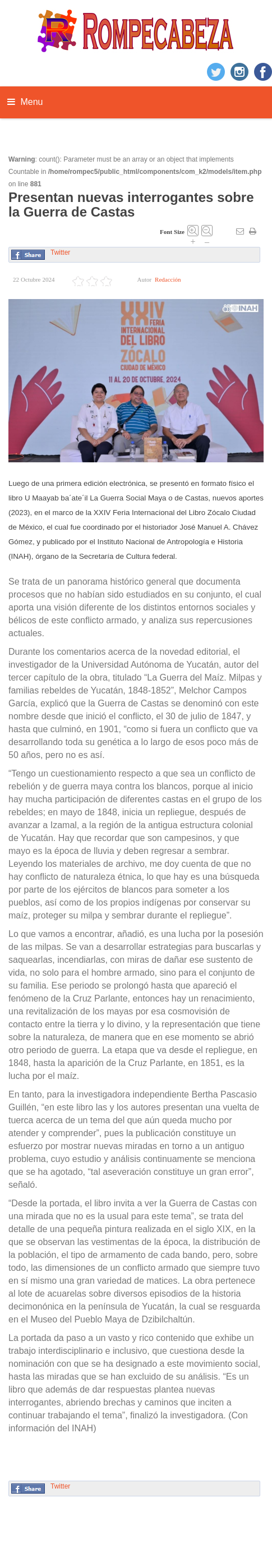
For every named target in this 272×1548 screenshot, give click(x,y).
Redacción (168, 280)
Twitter (60, 252)
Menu (25, 102)
